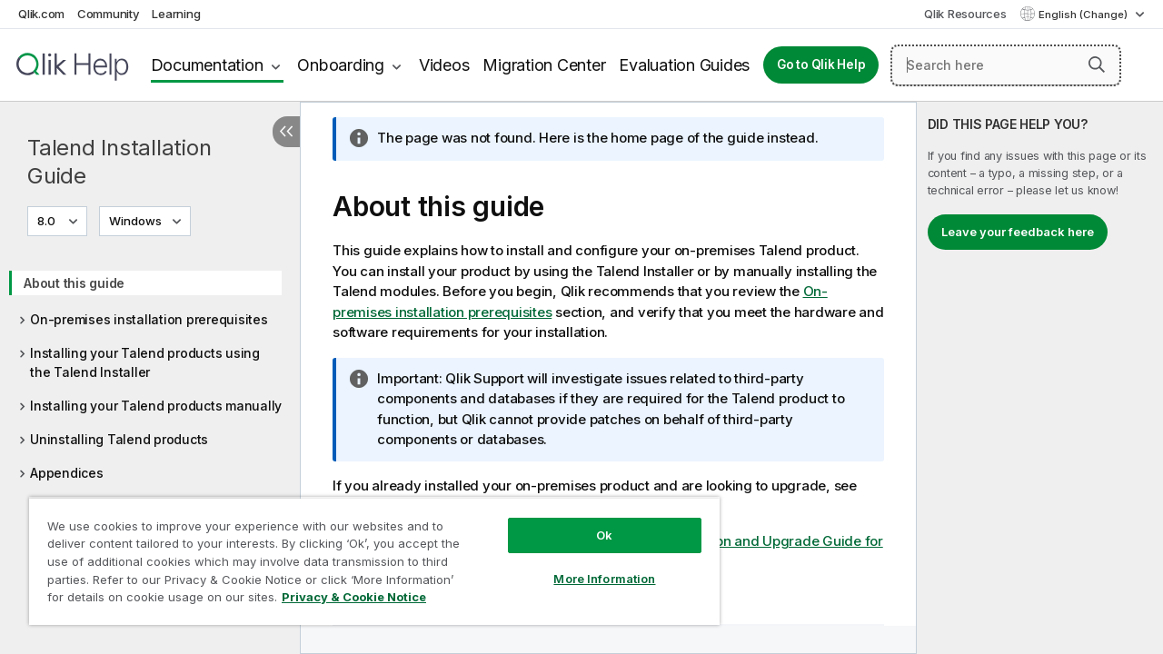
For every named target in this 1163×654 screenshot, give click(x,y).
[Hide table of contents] (286, 131)
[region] (366, 554)
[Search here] (1005, 65)
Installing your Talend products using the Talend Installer (145, 362)
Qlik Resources (965, 13)
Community (108, 13)
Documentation (207, 64)
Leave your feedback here (1017, 231)
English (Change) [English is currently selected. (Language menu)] (1084, 14)
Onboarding (340, 64)
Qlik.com (41, 13)
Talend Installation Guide (119, 161)
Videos (444, 64)
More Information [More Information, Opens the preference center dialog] (590, 565)
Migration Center (543, 64)
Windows (135, 220)
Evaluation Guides (684, 64)
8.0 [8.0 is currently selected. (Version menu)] (47, 220)
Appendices (67, 473)
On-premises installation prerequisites (149, 319)
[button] (1096, 64)
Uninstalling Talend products (119, 439)
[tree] (150, 372)
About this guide (74, 283)
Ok (590, 521)
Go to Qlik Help (821, 64)
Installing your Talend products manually (156, 405)
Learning (176, 13)
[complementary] (1040, 378)
